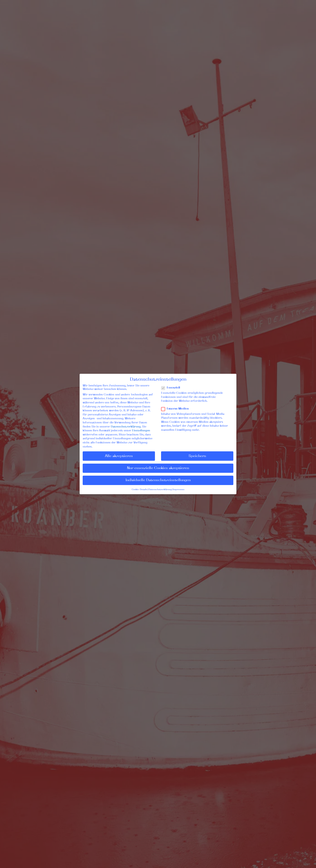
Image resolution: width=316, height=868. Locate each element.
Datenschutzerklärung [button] (160, 490)
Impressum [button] (178, 490)
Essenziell (172, 387)
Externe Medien (176, 409)
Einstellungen (141, 430)
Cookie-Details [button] (139, 490)
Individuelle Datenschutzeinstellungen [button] (158, 480)
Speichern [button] (197, 456)
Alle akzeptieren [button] (119, 456)
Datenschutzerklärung (126, 426)
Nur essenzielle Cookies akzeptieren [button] (158, 468)
